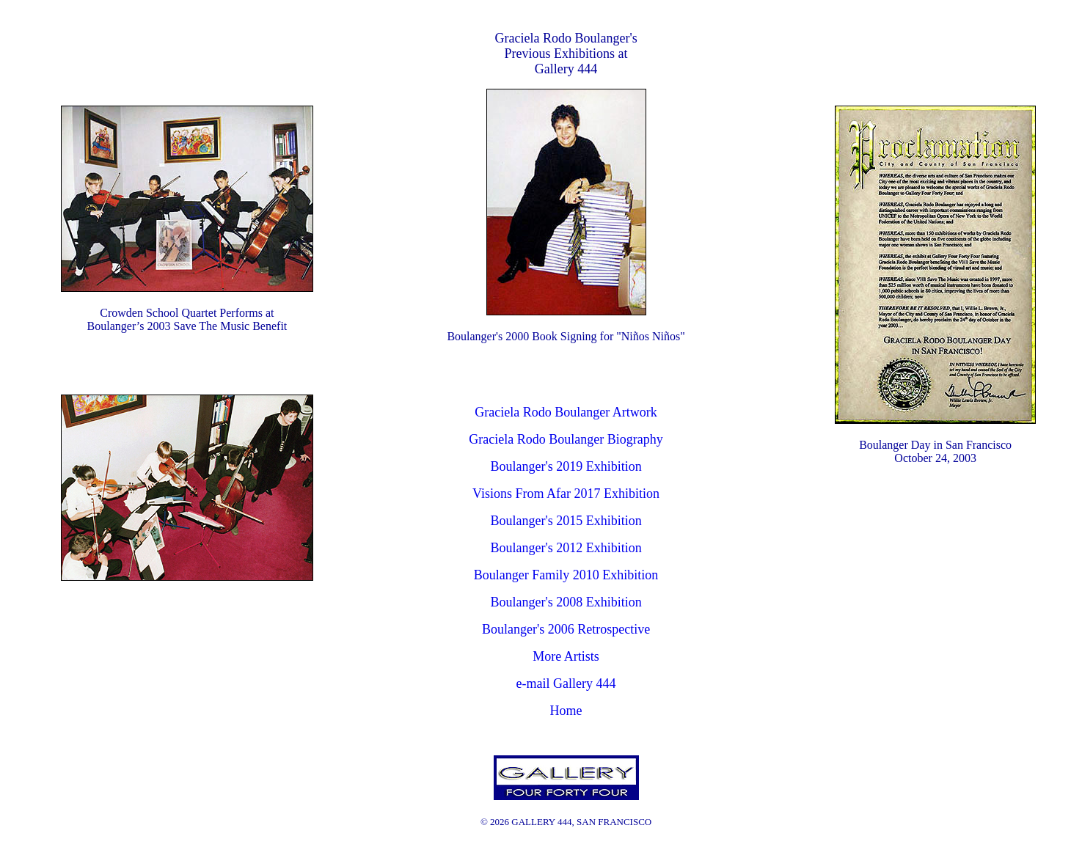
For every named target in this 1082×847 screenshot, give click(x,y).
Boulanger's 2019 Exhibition (565, 466)
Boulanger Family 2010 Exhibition (566, 575)
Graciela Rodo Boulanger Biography (565, 439)
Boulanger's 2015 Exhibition (565, 520)
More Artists (566, 656)
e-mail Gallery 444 (566, 683)
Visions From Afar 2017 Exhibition (565, 493)
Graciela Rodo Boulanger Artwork (566, 412)
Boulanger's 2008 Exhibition (565, 602)
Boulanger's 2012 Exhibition (565, 547)
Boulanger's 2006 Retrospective (566, 629)
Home (566, 710)
